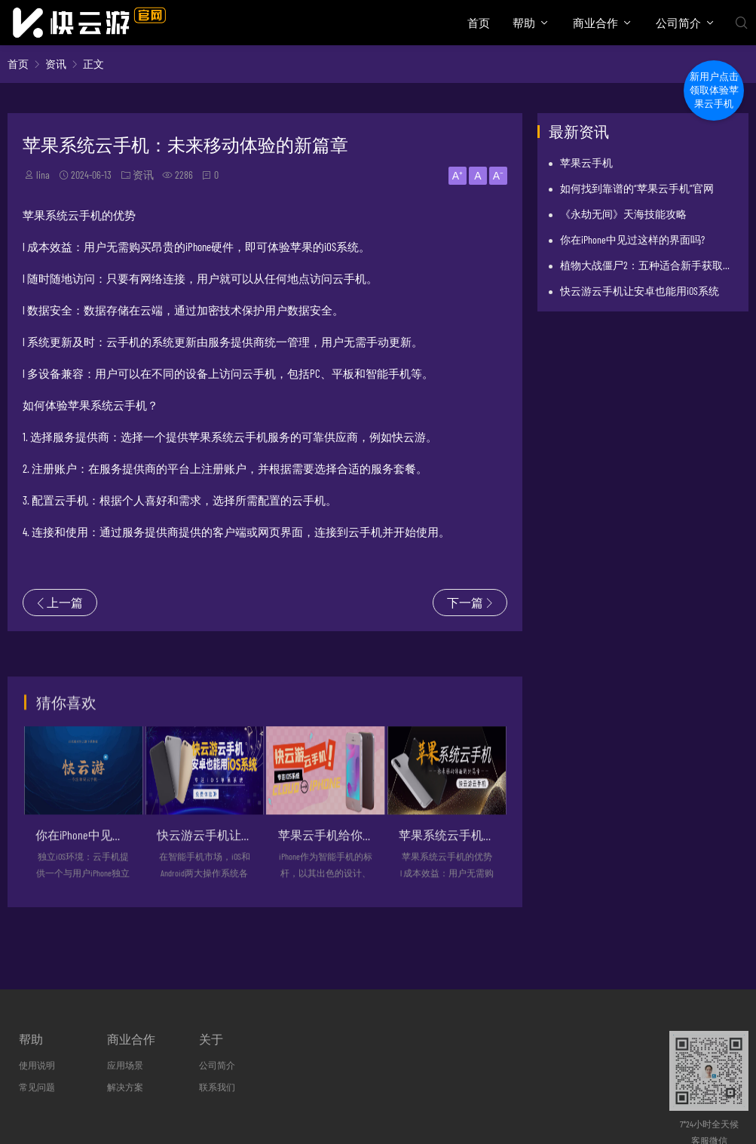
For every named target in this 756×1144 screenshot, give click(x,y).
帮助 (524, 22)
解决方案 (125, 1086)
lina (43, 174)
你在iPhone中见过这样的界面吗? (632, 239)
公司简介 (678, 22)
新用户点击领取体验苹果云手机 (714, 90)
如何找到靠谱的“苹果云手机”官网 (637, 188)
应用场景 (125, 1065)
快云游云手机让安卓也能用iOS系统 (639, 290)
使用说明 (37, 1065)
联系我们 (217, 1086)
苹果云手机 (586, 162)
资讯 (55, 63)
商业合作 (595, 22)
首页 (478, 22)
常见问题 (37, 1086)
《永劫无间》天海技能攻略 (623, 213)
